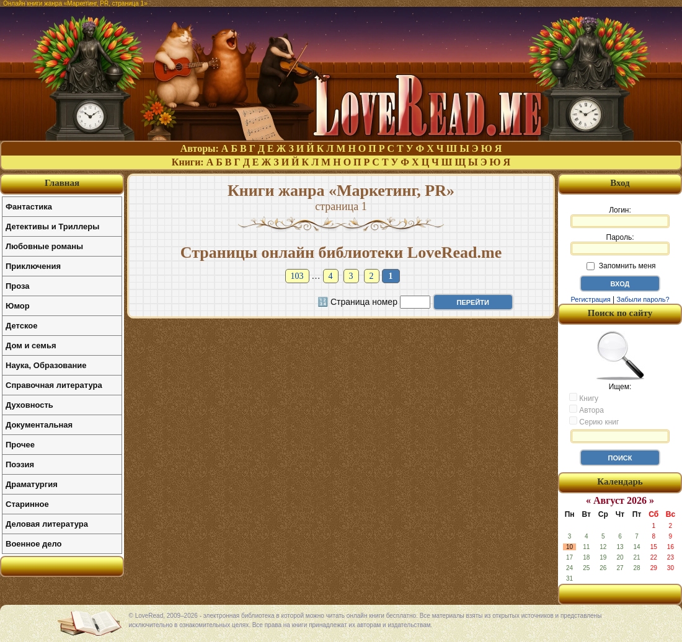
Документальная (39, 424)
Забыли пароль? (643, 299)
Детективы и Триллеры (52, 226)
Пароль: (620, 244)
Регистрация (590, 299)
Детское (21, 325)
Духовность (29, 405)
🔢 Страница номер (357, 302)
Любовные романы (44, 246)
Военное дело (34, 543)
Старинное (27, 504)
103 (297, 276)
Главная (62, 183)
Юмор (18, 305)
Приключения (33, 266)
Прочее (20, 444)
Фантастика (29, 206)
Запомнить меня (621, 266)
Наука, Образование (46, 365)
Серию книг (594, 421)
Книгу (583, 398)
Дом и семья (31, 345)
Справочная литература (54, 385)
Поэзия (20, 464)
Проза (18, 286)
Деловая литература (47, 524)
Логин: (620, 217)
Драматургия (32, 484)
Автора (586, 410)
